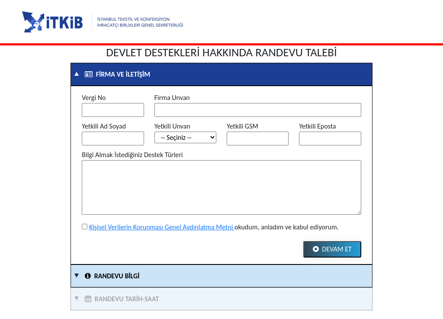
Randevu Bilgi (110, 276)
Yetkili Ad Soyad (104, 126)
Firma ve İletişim (116, 74)
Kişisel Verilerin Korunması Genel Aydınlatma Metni (161, 227)
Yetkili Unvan (172, 126)
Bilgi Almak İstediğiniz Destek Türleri (132, 155)
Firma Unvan (172, 97)
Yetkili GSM (242, 126)
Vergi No (94, 97)
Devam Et (332, 249)
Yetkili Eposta (317, 126)
